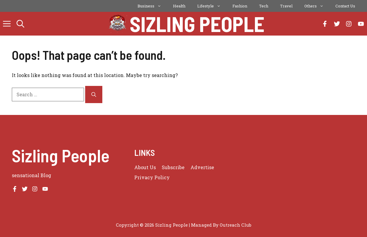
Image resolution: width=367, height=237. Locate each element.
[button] (20, 24)
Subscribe (173, 167)
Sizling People (197, 24)
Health (179, 6)
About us (145, 167)
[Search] (93, 94)
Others (316, 6)
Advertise (202, 167)
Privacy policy (152, 177)
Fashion (239, 6)
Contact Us (345, 6)
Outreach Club (235, 225)
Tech (263, 6)
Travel (286, 6)
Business (152, 6)
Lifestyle (212, 6)
